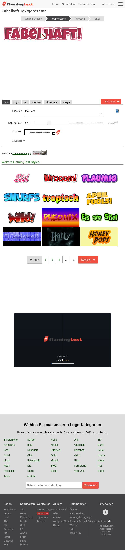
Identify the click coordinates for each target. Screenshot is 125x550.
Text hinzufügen (43, 509)
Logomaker (42, 517)
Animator (41, 521)
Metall (54, 460)
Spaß (7, 455)
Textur (7, 476)
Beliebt (31, 439)
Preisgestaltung (86, 4)
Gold (53, 455)
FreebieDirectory (106, 529)
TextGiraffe (106, 535)
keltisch (24, 544)
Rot (100, 465)
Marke (54, 444)
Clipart (56, 525)
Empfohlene (11, 439)
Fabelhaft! (63, 113)
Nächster (112, 101)
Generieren (90, 485)
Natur (101, 460)
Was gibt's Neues (62, 521)
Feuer (101, 450)
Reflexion (9, 471)
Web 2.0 (79, 471)
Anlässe (57, 517)
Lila (29, 465)
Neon (7, 465)
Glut (29, 455)
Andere (31, 476)
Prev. (34, 259)
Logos (55, 4)
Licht (6, 460)
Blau (29, 444)
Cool (6, 450)
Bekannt (79, 450)
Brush (23, 537)
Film (76, 460)
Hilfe (55, 513)
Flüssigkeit (33, 460)
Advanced (17, 141)
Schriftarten (68, 4)
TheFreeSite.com (106, 526)
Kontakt (75, 533)
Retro (30, 471)
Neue (54, 439)
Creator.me (42, 513)
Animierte (9, 444)
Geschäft (79, 444)
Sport (101, 471)
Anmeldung (108, 4)
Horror (101, 455)
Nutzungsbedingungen (80, 517)
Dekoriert (32, 450)
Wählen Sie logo (33, 18)
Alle (76, 439)
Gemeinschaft (60, 509)
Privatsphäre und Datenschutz (84, 521)
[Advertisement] (62, 73)
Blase (23, 540)
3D (99, 439)
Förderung (80, 465)
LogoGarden (106, 532)
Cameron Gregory (21, 153)
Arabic (23, 533)
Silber (54, 471)
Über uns (74, 509)
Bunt (100, 444)
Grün (77, 455)
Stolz (54, 465)
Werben (73, 525)
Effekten (55, 450)
